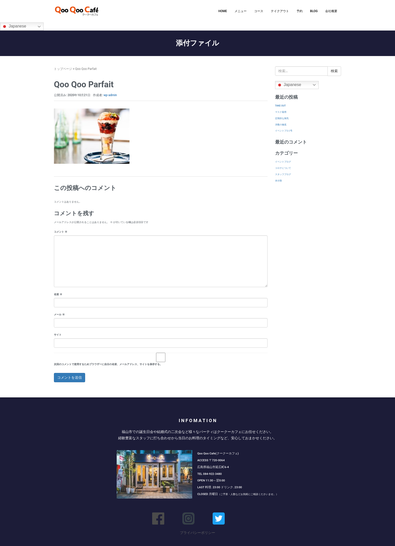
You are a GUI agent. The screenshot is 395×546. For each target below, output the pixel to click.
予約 (300, 11)
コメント (60, 231)
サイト (57, 334)
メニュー (241, 11)
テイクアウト (280, 11)
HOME (222, 11)
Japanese (14, 26)
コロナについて (283, 168)
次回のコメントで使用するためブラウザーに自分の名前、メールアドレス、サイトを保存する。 (108, 364)
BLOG (314, 11)
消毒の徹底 (280, 124)
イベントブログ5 (283, 130)
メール (59, 314)
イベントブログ (283, 161)
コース (258, 11)
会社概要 (331, 11)
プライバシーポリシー (197, 533)
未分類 (278, 180)
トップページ (63, 69)
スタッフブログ (283, 174)
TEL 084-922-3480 (209, 474)
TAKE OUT (280, 105)
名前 (58, 294)
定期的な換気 (282, 118)
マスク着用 (280, 112)
